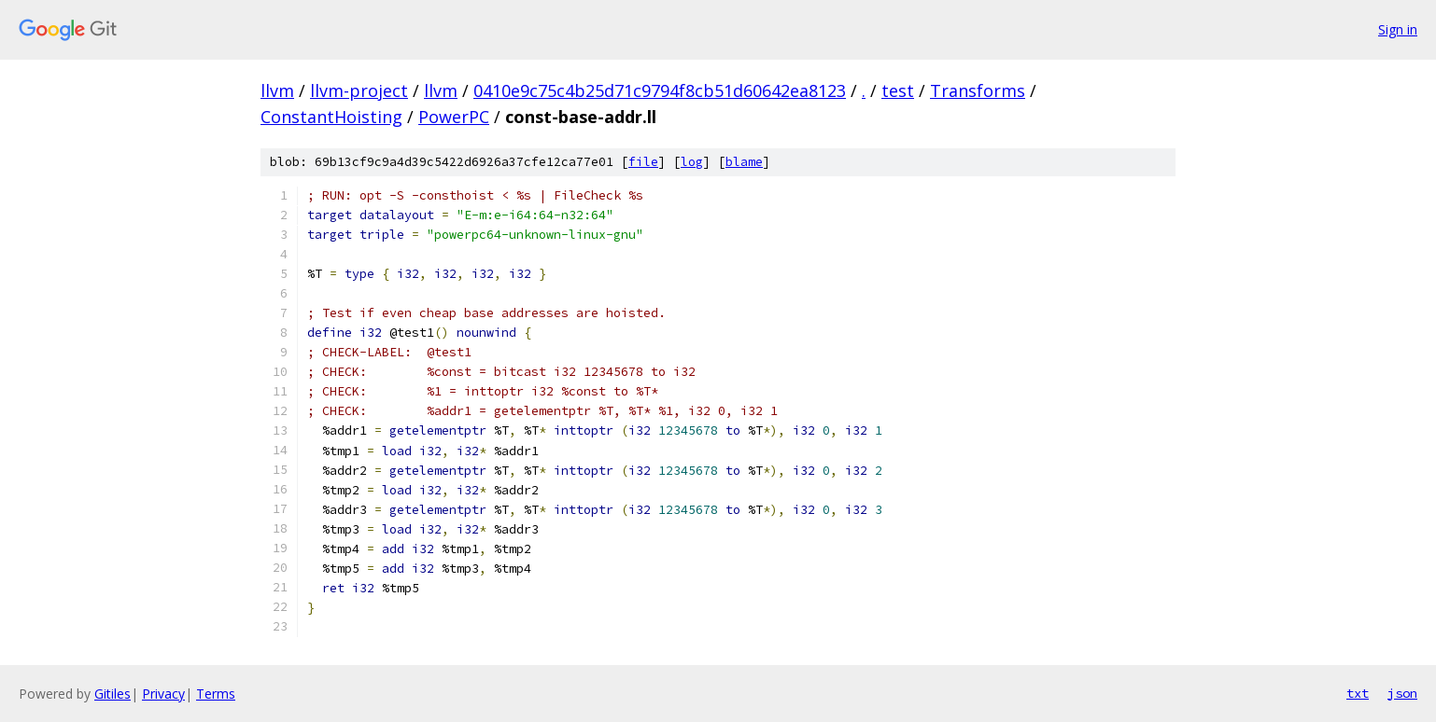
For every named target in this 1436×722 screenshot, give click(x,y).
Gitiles (112, 693)
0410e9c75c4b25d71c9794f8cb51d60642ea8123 (659, 90)
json (1402, 693)
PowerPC (453, 116)
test (897, 90)
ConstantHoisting (331, 116)
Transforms (977, 90)
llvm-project (359, 90)
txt (1357, 693)
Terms (215, 693)
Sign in (1397, 29)
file (643, 162)
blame (744, 162)
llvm (277, 90)
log (692, 162)
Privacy (163, 693)
